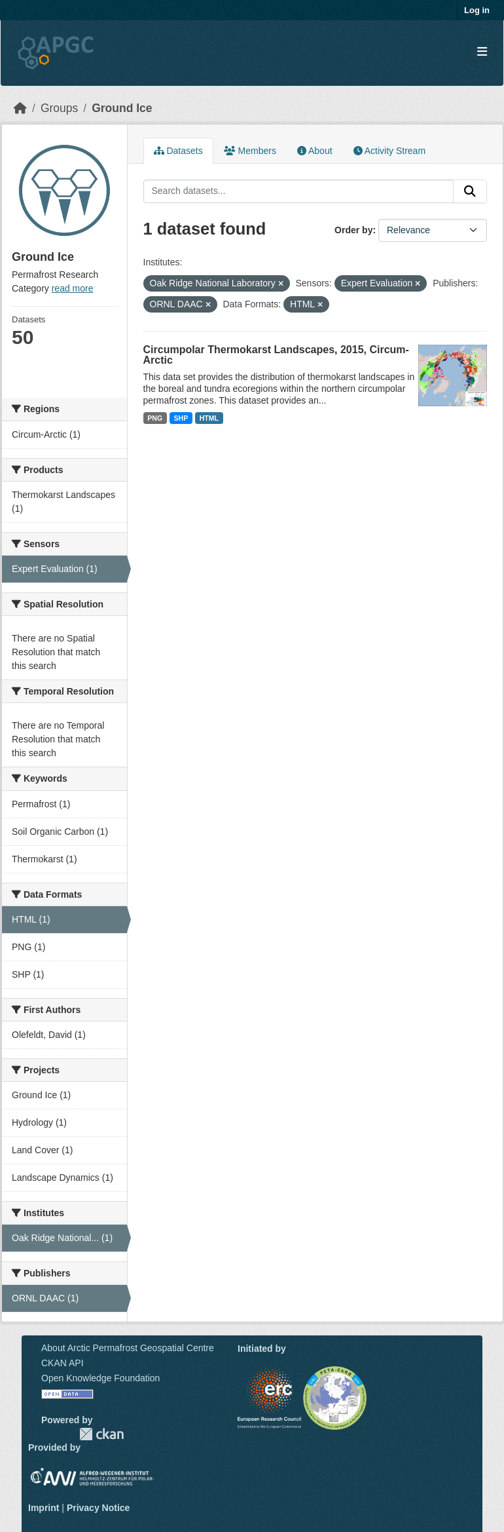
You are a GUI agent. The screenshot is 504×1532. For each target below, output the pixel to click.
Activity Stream (389, 150)
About (315, 150)
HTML (209, 418)
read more (73, 288)
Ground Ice (122, 108)
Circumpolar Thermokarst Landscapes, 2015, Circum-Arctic (276, 355)
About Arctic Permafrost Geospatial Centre (127, 1348)
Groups (59, 108)
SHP (181, 418)
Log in (477, 10)
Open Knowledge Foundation (100, 1378)
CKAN (101, 1434)
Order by (353, 230)
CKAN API (62, 1363)
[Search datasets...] (298, 191)
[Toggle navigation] (482, 52)
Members (250, 150)
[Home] (20, 108)
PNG (154, 418)
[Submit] (470, 191)
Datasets (178, 150)
